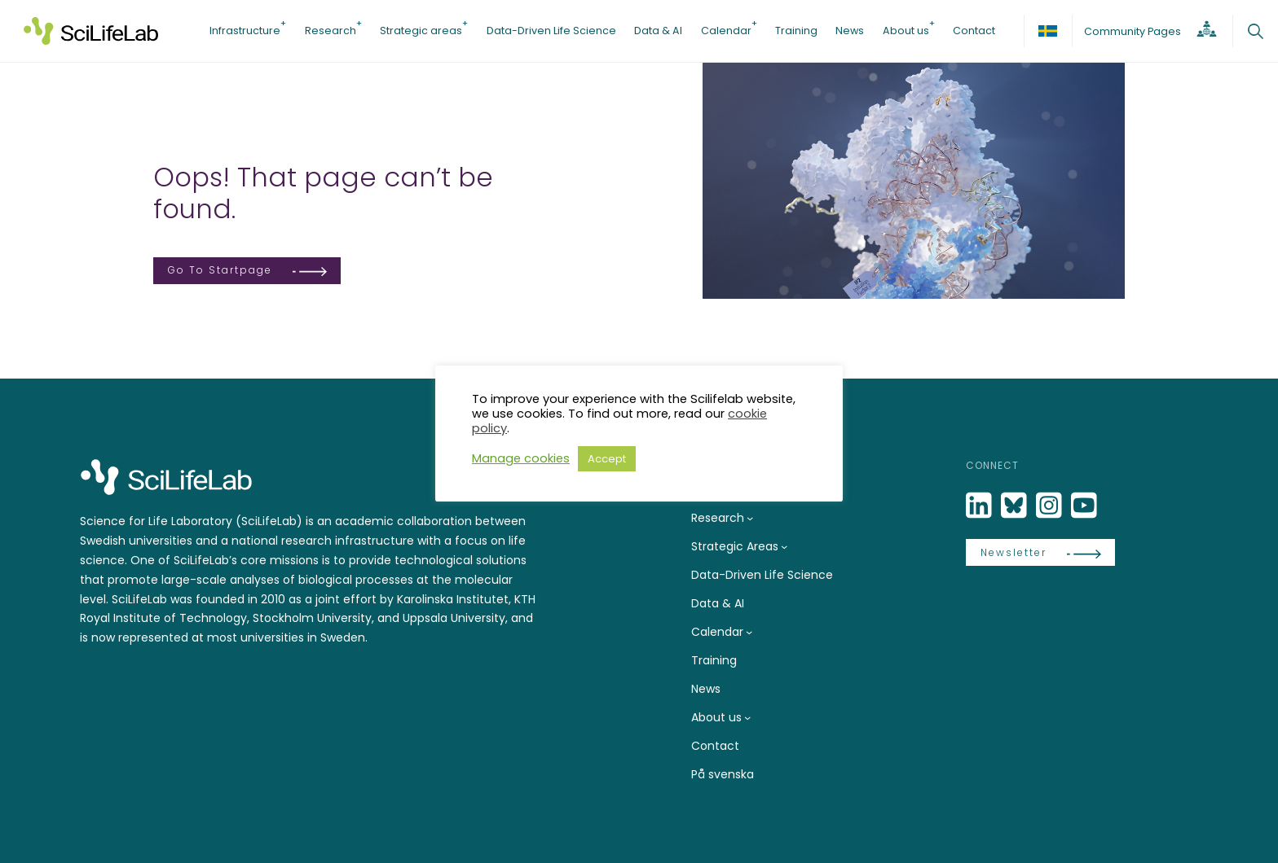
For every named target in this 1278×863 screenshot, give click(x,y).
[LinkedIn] (980, 506)
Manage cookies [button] (521, 458)
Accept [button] (607, 459)
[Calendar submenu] (749, 632)
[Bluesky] (1015, 506)
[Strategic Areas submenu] (784, 546)
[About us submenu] (747, 717)
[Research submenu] (750, 518)
